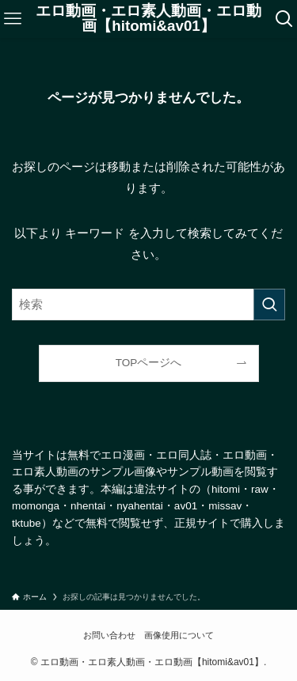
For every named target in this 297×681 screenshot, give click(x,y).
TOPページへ (149, 363)
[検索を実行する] (269, 304)
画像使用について (179, 635)
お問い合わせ (109, 635)
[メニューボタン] (12, 19)
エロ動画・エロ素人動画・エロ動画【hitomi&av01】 (148, 19)
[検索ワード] (148, 304)
